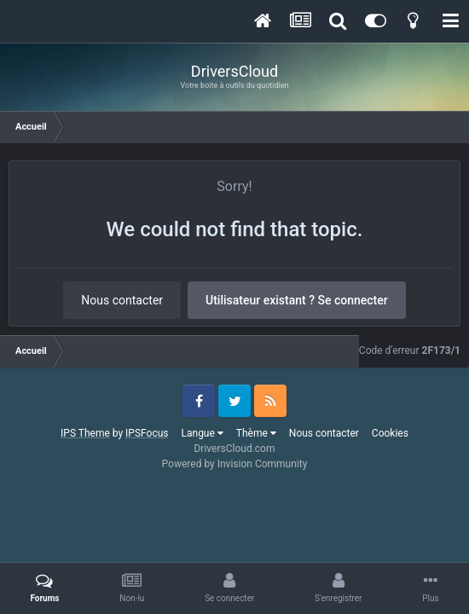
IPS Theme (85, 433)
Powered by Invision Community (235, 464)
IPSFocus (146, 433)
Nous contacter (122, 300)
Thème (256, 433)
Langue (202, 433)
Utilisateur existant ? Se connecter (297, 300)
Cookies (390, 433)
